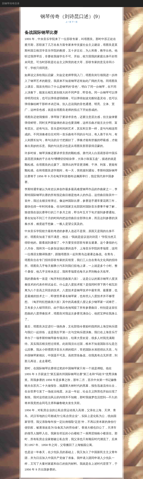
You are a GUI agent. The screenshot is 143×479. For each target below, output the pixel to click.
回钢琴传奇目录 (10, 3)
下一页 (75, 22)
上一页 (68, 22)
